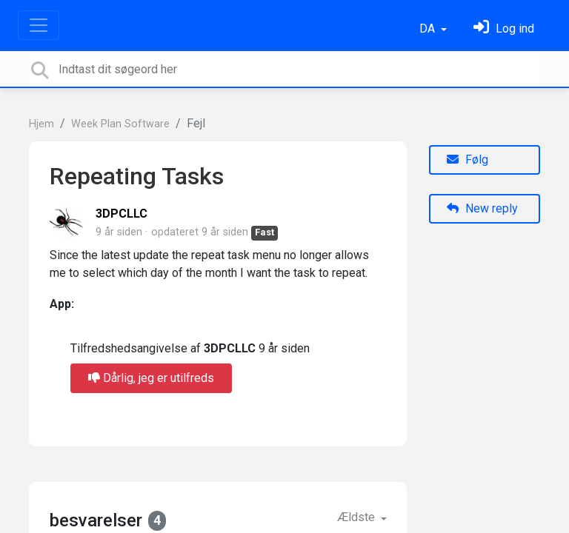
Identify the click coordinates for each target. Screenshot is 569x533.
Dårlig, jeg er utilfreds (151, 378)
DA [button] (428, 28)
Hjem (41, 124)
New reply (482, 208)
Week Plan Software (120, 124)
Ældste (357, 517)
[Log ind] (503, 28)
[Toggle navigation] (38, 25)
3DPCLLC (121, 214)
